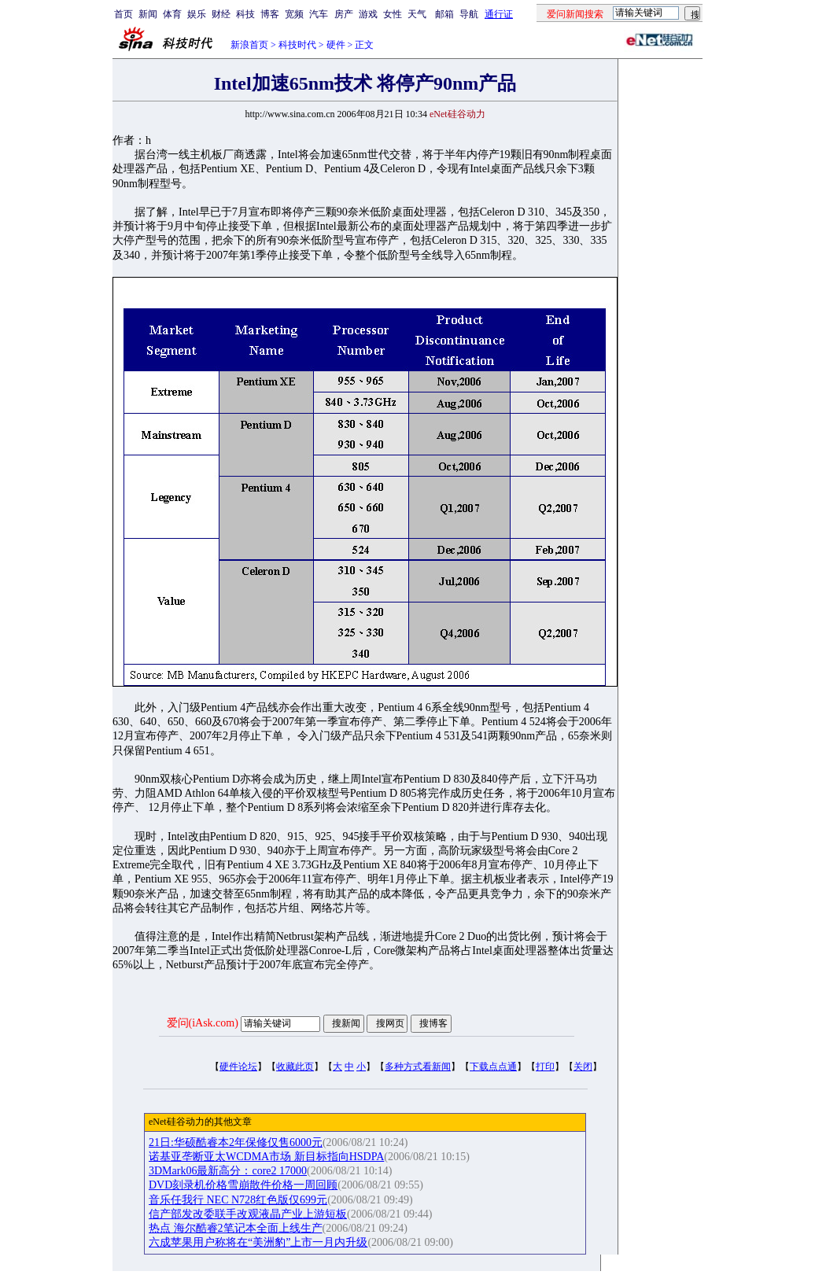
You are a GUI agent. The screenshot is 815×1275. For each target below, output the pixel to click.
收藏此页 (295, 1066)
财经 (221, 14)
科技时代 (297, 44)
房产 (343, 14)
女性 (392, 14)
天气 (417, 14)
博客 (269, 14)
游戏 (368, 14)
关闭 (582, 1066)
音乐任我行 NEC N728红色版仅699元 (238, 1200)
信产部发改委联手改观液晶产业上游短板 (248, 1214)
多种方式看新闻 (418, 1066)
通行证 (499, 14)
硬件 (335, 44)
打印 (545, 1066)
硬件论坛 (238, 1066)
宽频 (294, 14)
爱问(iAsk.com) (202, 1023)
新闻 (147, 14)
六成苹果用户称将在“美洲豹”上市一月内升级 (258, 1242)
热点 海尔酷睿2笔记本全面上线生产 (236, 1228)
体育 (172, 14)
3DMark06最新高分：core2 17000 (228, 1171)
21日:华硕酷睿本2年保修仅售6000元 (236, 1142)
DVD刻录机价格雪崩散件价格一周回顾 (243, 1185)
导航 (468, 14)
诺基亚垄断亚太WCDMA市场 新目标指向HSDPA (266, 1157)
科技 (245, 14)
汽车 (318, 14)
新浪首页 (249, 44)
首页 (123, 14)
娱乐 (196, 14)
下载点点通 (493, 1066)
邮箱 (444, 14)
